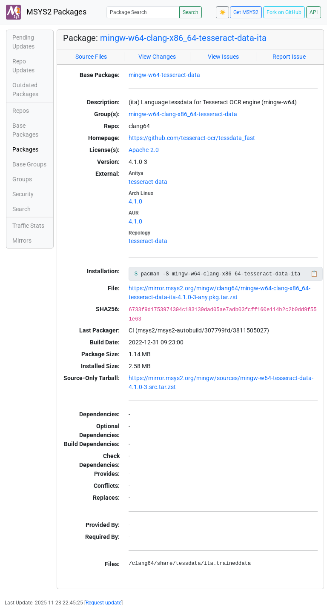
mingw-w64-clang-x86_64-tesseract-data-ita (183, 38)
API (314, 12)
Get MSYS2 (245, 12)
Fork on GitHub (284, 12)
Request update (103, 603)
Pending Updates (23, 42)
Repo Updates (23, 66)
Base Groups (29, 164)
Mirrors (22, 240)
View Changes (157, 56)
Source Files (91, 56)
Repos (20, 110)
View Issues (223, 56)
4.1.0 (135, 201)
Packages (25, 149)
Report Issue (289, 56)
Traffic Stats (28, 225)
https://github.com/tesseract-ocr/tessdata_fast (192, 138)
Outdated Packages (25, 89)
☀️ (222, 12)
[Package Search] (143, 12)
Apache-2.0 (144, 149)
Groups (22, 179)
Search (190, 12)
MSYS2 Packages (46, 12)
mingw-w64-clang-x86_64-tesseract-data (183, 114)
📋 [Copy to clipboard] (314, 273)
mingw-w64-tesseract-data (164, 75)
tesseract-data (148, 181)
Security (23, 194)
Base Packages (25, 130)
